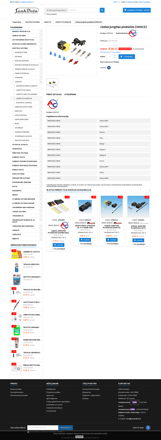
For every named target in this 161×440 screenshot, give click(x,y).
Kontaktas (124, 383)
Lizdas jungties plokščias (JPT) (138, 227)
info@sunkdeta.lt (27, 2)
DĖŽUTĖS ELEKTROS (22, 61)
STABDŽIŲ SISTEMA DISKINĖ (23, 203)
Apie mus (50, 395)
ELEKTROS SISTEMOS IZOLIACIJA (27, 65)
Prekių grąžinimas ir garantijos (58, 401)
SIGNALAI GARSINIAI (22, 132)
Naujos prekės (16, 389)
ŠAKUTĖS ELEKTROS (22, 140)
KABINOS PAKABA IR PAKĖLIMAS (24, 161)
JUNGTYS (18, 82)
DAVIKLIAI (18, 56)
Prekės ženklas (122, 33)
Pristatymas (51, 389)
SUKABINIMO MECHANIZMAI (23, 207)
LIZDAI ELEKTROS (21, 115)
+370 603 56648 (142, 409)
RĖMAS (15, 195)
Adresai (85, 398)
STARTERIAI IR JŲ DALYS (23, 136)
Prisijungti (130, 2)
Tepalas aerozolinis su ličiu (32, 264)
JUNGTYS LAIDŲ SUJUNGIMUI (26, 94)
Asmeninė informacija (90, 389)
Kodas (103, 33)
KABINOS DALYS (18, 157)
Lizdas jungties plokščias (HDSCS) (111, 226)
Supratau (79, 437)
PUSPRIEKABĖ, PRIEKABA (21, 182)
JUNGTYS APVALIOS (23, 90)
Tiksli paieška (51, 14)
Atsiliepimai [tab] (70, 94)
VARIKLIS (15, 230)
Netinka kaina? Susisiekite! (110, 52)
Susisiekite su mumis (54, 405)
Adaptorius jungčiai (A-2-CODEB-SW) (85, 226)
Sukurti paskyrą (144, 2)
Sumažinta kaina (16, 392)
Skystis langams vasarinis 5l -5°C (32, 327)
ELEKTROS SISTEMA (20, 48)
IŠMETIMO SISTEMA (20, 153)
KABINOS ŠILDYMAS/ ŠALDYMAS (24, 165)
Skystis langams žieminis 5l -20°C (32, 277)
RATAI (14, 186)
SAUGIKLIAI (19, 128)
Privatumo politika (53, 392)
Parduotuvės (51, 411)
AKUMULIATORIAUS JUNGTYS (26, 86)
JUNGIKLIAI (19, 77)
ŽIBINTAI (15, 239)
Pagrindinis (16, 27)
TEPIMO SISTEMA (19, 211)
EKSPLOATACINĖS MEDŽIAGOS (24, 44)
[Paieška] (86, 10)
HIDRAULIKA (17, 149)
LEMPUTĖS (18, 111)
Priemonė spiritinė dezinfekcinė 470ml (32, 340)
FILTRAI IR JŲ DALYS (20, 144)
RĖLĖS (17, 123)
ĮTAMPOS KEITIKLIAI (22, 73)
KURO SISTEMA (18, 174)
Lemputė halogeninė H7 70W (32, 315)
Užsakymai (86, 392)
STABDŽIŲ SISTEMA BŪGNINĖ (23, 199)
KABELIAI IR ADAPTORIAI (23, 107)
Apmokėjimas (51, 398)
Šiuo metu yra (106, 62)
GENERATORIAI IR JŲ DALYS (25, 69)
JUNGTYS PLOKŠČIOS (24, 98)
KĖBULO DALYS (18, 170)
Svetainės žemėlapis (54, 408)
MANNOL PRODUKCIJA (21, 31)
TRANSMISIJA (17, 216)
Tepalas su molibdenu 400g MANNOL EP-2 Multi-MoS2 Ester (32, 290)
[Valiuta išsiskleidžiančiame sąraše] (116, 2)
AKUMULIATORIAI (21, 52)
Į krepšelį (126, 56)
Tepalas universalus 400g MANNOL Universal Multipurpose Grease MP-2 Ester (32, 353)
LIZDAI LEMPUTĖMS (21, 119)
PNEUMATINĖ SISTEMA (21, 178)
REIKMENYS (16, 191)
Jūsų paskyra (89, 383)
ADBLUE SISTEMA (19, 35)
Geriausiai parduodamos (23, 245)
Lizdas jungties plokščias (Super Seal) (58, 232)
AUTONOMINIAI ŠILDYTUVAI (23, 40)
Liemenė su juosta (31, 252)
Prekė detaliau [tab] (54, 94)
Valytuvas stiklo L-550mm (32, 302)
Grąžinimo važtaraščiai (91, 395)
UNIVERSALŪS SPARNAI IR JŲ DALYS (23, 221)
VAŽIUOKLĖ (16, 234)
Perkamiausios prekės (19, 395)
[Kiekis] (110, 56)
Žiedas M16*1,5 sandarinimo (32, 365)
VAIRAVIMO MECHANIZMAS (23, 226)
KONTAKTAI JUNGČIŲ (24, 103)
